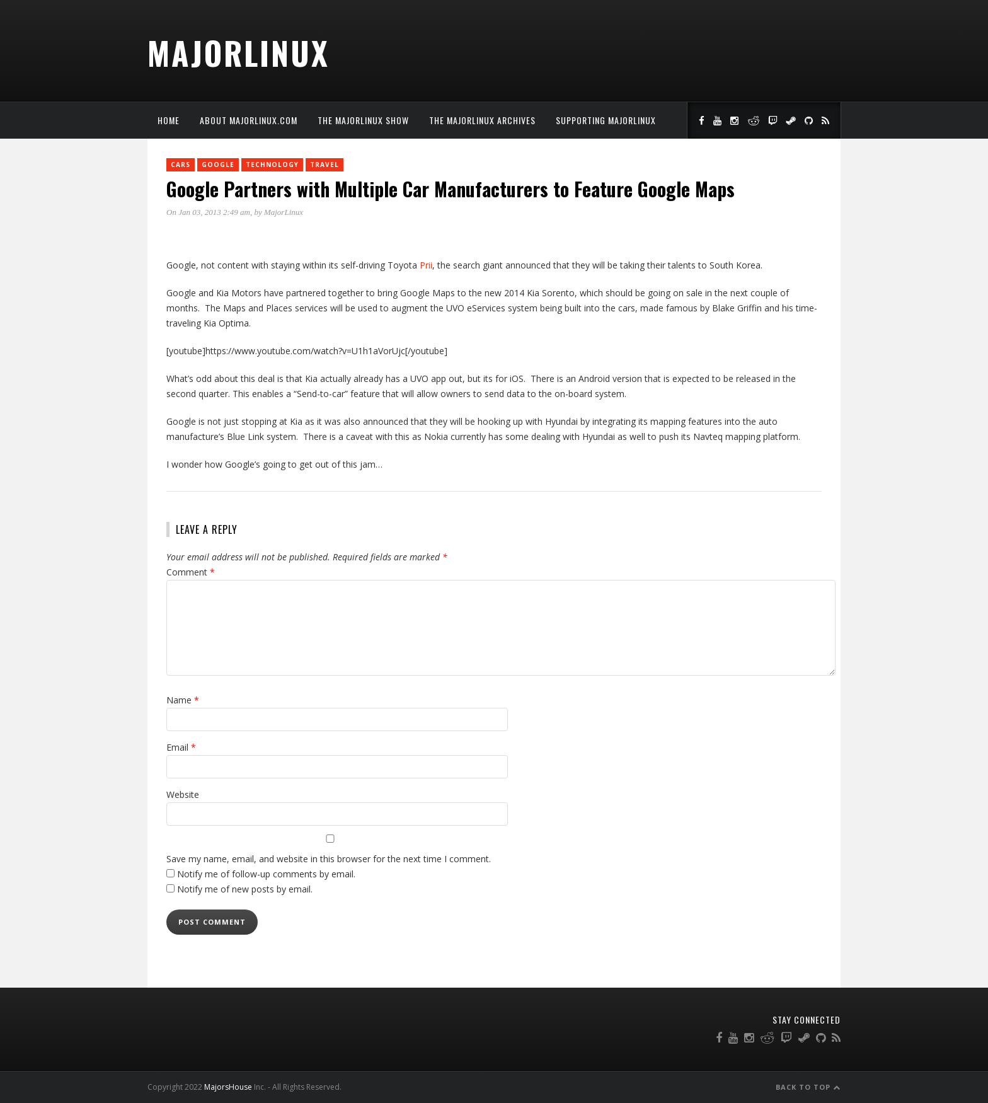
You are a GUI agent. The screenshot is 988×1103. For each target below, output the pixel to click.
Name (182, 700)
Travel (324, 164)
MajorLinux (238, 52)
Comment (190, 572)
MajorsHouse (228, 1087)
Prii (426, 265)
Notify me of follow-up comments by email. (266, 874)
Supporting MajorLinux (606, 120)
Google (218, 164)
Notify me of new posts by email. (245, 889)
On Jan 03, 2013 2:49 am (208, 212)
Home (169, 120)
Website (182, 794)
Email (181, 747)
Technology (272, 164)
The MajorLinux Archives (482, 120)
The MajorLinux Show (363, 120)
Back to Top (808, 1087)
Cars (180, 164)
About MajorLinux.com (248, 120)
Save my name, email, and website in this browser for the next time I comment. (328, 859)
